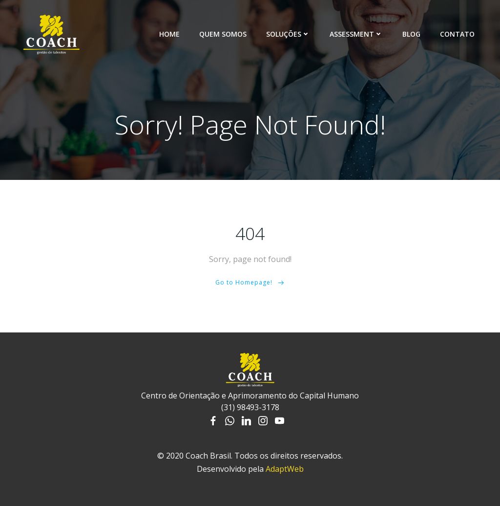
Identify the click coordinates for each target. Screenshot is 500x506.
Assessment (356, 34)
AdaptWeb (285, 468)
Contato (457, 34)
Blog (411, 34)
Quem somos (223, 34)
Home (169, 34)
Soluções (288, 34)
